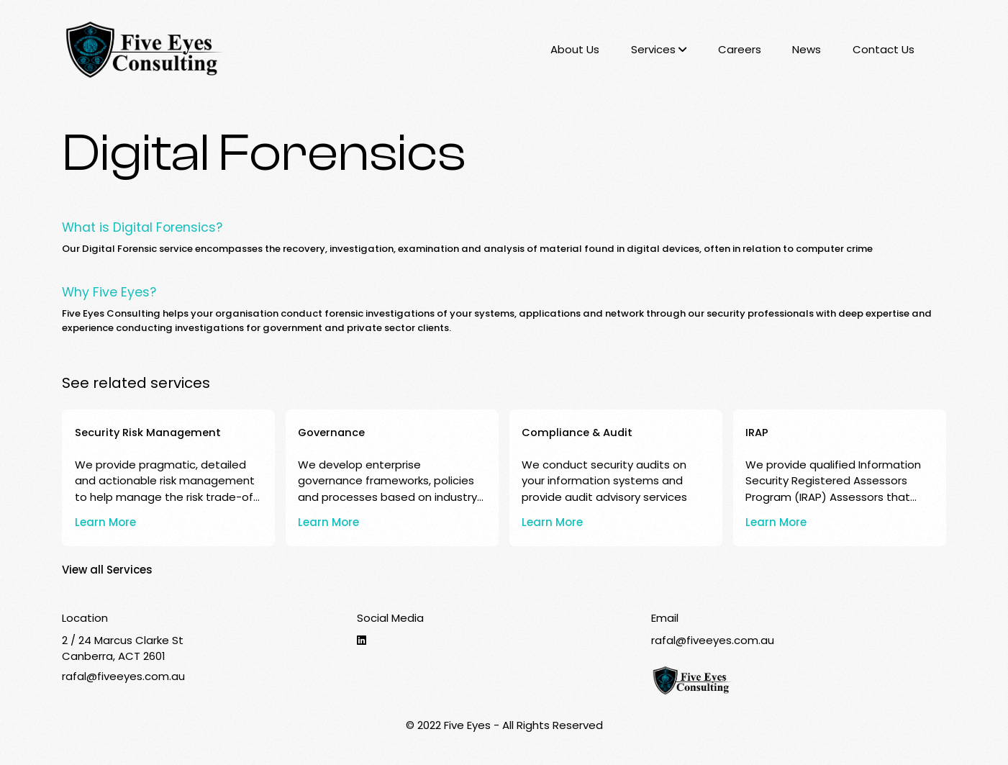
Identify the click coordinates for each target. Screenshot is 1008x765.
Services (658, 49)
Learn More (105, 522)
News (806, 49)
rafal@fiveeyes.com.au (123, 676)
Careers (739, 49)
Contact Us (883, 49)
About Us (574, 49)
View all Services (107, 569)
